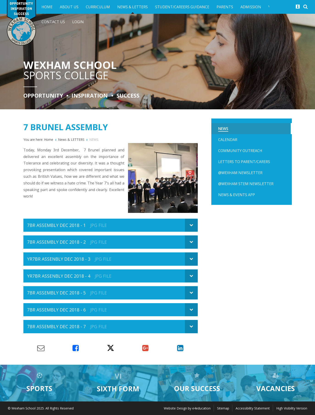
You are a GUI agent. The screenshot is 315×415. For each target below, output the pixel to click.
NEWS (93, 139)
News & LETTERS (71, 139)
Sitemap (223, 408)
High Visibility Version (291, 408)
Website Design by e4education (187, 408)
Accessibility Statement (253, 408)
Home (48, 139)
